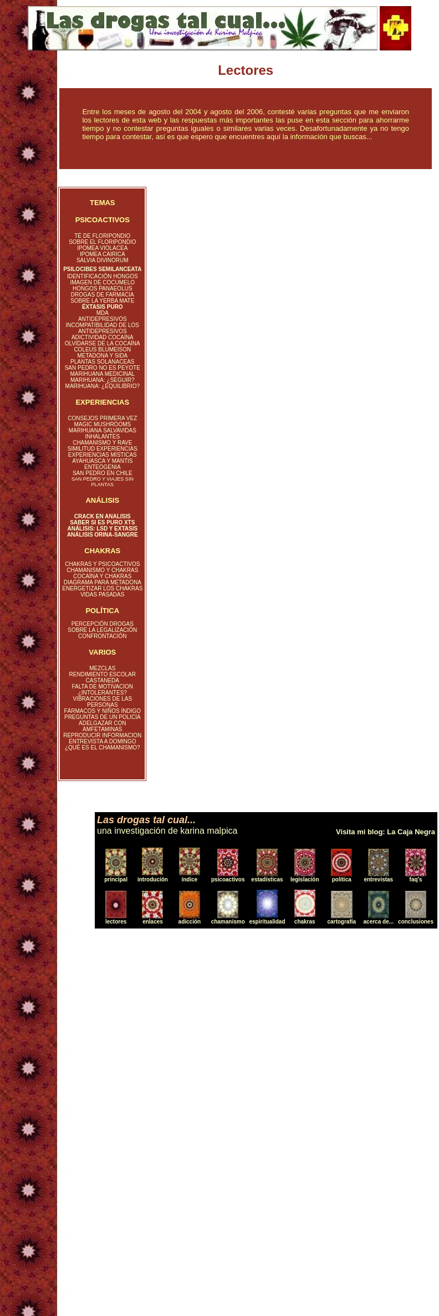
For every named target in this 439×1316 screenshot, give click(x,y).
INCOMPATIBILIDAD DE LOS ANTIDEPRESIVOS (102, 328)
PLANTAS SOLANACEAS (102, 362)
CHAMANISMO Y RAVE (102, 443)
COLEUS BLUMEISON (102, 349)
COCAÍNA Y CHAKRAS (102, 576)
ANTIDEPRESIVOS (102, 319)
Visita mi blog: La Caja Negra (385, 832)
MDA (102, 313)
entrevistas (378, 879)
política (341, 879)
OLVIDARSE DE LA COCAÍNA (102, 343)
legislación (304, 879)
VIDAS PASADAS (102, 594)
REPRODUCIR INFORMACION (102, 735)
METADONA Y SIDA (102, 356)
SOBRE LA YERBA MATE (102, 301)
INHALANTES (102, 436)
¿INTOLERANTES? (102, 693)
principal (115, 879)
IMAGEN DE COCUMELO (102, 282)
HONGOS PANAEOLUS (102, 288)
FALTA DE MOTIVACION (103, 686)
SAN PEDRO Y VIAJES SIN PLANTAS (103, 481)
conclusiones (415, 922)
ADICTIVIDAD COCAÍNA (103, 337)
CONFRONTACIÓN (102, 636)
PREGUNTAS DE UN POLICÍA (102, 717)
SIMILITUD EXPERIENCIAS (102, 449)
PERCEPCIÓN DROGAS (103, 624)
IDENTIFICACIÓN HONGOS (102, 276)
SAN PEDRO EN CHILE (102, 473)
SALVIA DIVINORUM (102, 260)
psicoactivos (228, 879)
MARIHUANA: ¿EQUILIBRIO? (102, 386)
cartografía (341, 922)
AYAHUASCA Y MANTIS (102, 461)
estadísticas (267, 879)
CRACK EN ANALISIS (102, 516)
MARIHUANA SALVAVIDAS (102, 430)
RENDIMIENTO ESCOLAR (102, 674)
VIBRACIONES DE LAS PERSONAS (102, 702)
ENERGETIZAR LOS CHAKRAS (102, 588)
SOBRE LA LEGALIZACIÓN (102, 630)
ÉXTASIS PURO (102, 307)
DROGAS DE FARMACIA (102, 295)
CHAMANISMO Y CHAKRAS (102, 570)
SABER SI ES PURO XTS (102, 522)
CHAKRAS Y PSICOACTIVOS (102, 564)
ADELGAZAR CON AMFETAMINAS (102, 726)
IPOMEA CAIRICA (102, 254)
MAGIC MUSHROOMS (102, 424)
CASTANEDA (102, 680)
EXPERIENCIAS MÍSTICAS (102, 455)
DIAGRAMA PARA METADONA (102, 582)
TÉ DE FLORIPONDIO (102, 236)
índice (189, 879)
